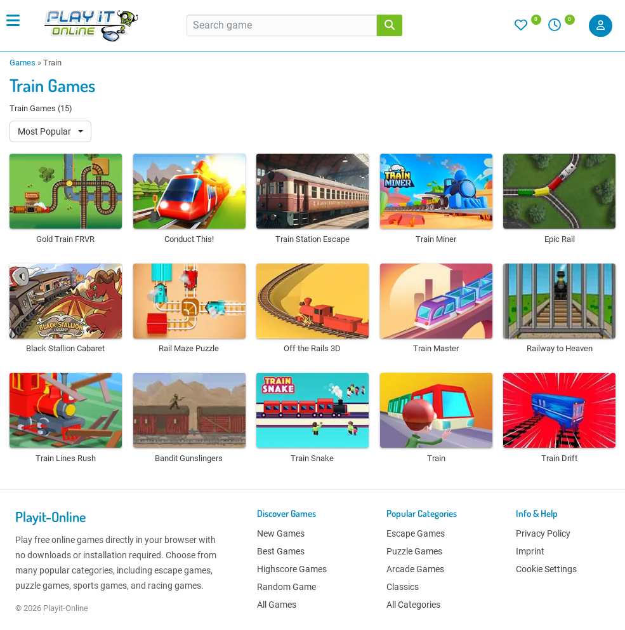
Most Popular (45, 131)
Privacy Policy (543, 533)
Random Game (286, 587)
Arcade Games (415, 569)
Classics (402, 587)
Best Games (281, 551)
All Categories (413, 605)
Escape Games (415, 533)
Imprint (530, 551)
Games (23, 62)
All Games (276, 605)
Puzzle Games (414, 551)
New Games (281, 533)
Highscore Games (292, 569)
